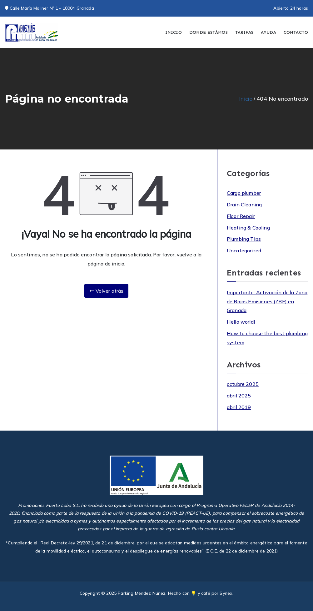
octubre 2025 (243, 384)
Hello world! (241, 322)
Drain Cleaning (244, 204)
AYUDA (268, 32)
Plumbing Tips (244, 239)
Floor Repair (241, 216)
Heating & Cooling (248, 228)
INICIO (173, 32)
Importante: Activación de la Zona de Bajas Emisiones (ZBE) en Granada (267, 301)
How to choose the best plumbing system (267, 338)
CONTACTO (296, 32)
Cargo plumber (244, 193)
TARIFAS (244, 32)
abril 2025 (239, 395)
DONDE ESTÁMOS (208, 32)
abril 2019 (239, 407)
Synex (226, 593)
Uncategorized (244, 250)
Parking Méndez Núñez (142, 593)
